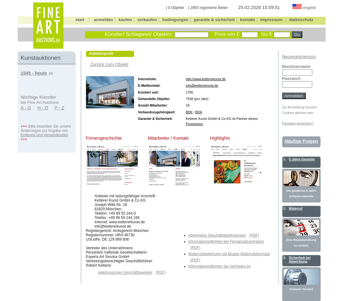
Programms (194, 124)
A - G (26, 107)
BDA (198, 112)
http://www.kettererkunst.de (206, 79)
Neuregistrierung (299, 56)
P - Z (60, 107)
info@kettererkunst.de (202, 85)
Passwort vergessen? (298, 123)
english (309, 7)
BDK (189, 112)
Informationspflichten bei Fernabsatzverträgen (226, 241)
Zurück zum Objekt (109, 64)
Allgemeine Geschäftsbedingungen (217, 235)
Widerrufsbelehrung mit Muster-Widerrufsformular (229, 254)
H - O (42, 107)
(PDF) (254, 235)
